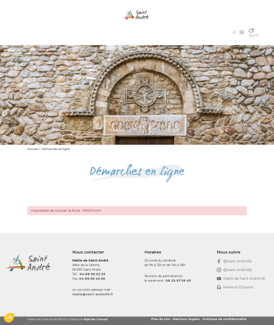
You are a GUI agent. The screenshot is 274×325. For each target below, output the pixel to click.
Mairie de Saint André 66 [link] (244, 278)
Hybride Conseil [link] (96, 319)
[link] (137, 15)
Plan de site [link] (160, 319)
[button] (241, 32)
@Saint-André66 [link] (237, 261)
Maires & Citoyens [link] (238, 287)
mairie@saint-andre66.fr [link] (92, 294)
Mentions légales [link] (186, 319)
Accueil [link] (33, 149)
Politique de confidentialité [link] (224, 319)
